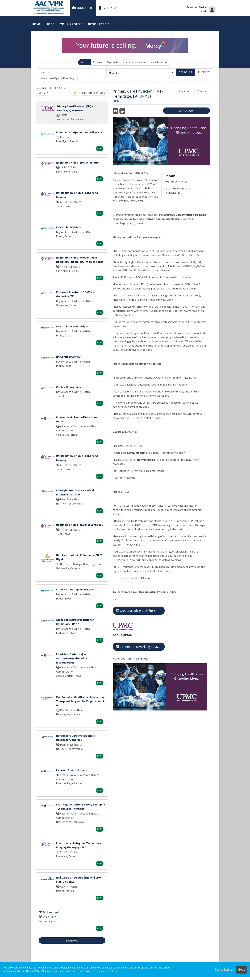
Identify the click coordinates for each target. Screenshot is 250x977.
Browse (97, 62)
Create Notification (93, 92)
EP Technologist (49, 912)
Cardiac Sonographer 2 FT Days (75, 589)
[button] (204, 72)
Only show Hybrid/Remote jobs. (60, 78)
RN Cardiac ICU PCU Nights (73, 326)
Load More (72, 940)
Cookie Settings (224, 969)
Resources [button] (97, 24)
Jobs (50, 24)
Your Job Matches (136, 62)
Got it (241, 969)
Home (36, 24)
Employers (108, 8)
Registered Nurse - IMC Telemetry (77, 162)
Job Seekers (82, 8)
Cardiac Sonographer (69, 387)
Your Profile (71, 24)
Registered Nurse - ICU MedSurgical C (79, 524)
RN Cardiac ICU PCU (68, 227)
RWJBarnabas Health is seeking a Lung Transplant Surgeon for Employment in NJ (80, 701)
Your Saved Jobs (160, 62)
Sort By (42, 92)
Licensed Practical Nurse (71, 770)
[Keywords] (72, 72)
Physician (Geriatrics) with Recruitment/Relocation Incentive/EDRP (72, 658)
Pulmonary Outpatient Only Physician (79, 132)
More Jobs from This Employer (131, 658)
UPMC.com (144, 578)
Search (84, 62)
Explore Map (113, 62)
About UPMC (122, 635)
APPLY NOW (186, 110)
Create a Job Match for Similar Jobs (140, 610)
